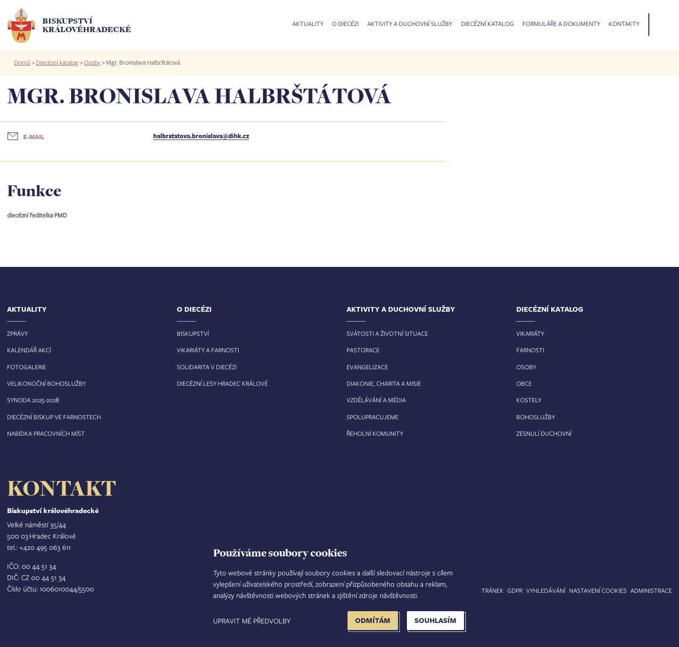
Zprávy (17, 333)
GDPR (514, 590)
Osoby (92, 62)
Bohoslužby (535, 417)
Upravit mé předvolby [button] (251, 620)
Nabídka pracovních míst (46, 433)
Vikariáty (530, 333)
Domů (22, 62)
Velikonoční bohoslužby (46, 383)
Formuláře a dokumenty (561, 24)
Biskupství (193, 333)
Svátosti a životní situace (387, 333)
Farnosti (530, 350)
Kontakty (624, 24)
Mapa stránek (482, 590)
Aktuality (307, 24)
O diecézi (345, 24)
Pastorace (363, 350)
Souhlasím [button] (435, 620)
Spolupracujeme (372, 417)
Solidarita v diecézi (207, 367)
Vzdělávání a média (376, 400)
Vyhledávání (545, 590)
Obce (524, 383)
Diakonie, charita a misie (384, 383)
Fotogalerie (26, 367)
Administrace (651, 590)
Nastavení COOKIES (598, 590)
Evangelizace (367, 367)
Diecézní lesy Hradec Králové (222, 383)
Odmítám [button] (372, 620)
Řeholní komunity (375, 433)
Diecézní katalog (487, 24)
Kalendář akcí (29, 350)
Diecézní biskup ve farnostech (54, 417)
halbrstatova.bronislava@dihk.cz (201, 136)
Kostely (528, 400)
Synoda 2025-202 (31, 400)
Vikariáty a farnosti (208, 350)
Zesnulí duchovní (543, 433)
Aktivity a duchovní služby (409, 24)
